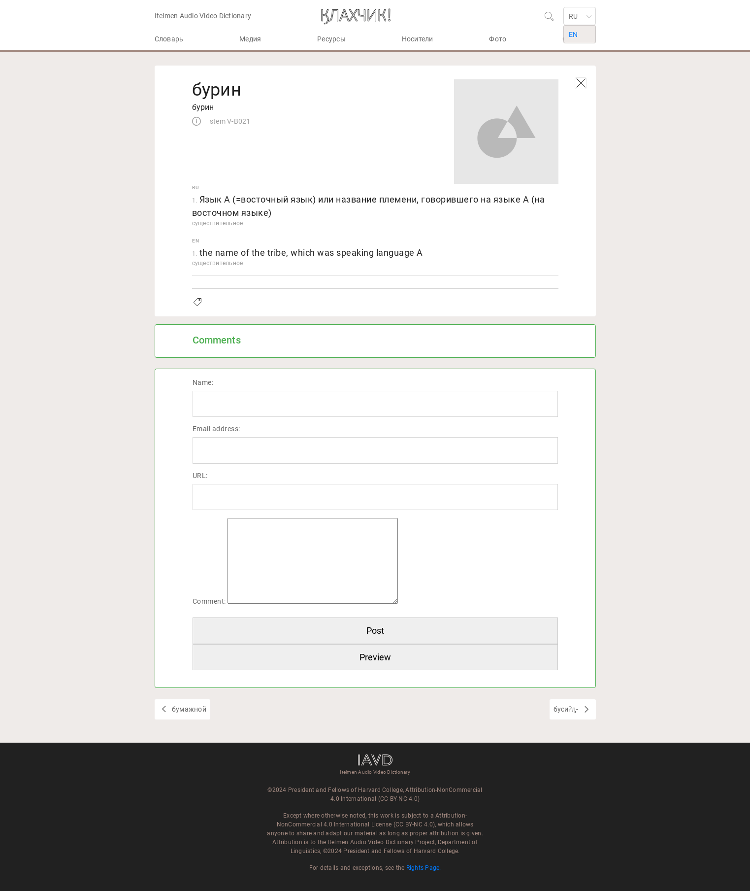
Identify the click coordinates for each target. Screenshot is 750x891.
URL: (200, 476)
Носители (417, 39)
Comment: (209, 601)
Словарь (169, 39)
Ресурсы (331, 39)
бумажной (188, 709)
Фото (497, 39)
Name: (203, 382)
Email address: (216, 429)
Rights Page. (423, 867)
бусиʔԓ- (567, 709)
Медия (250, 39)
